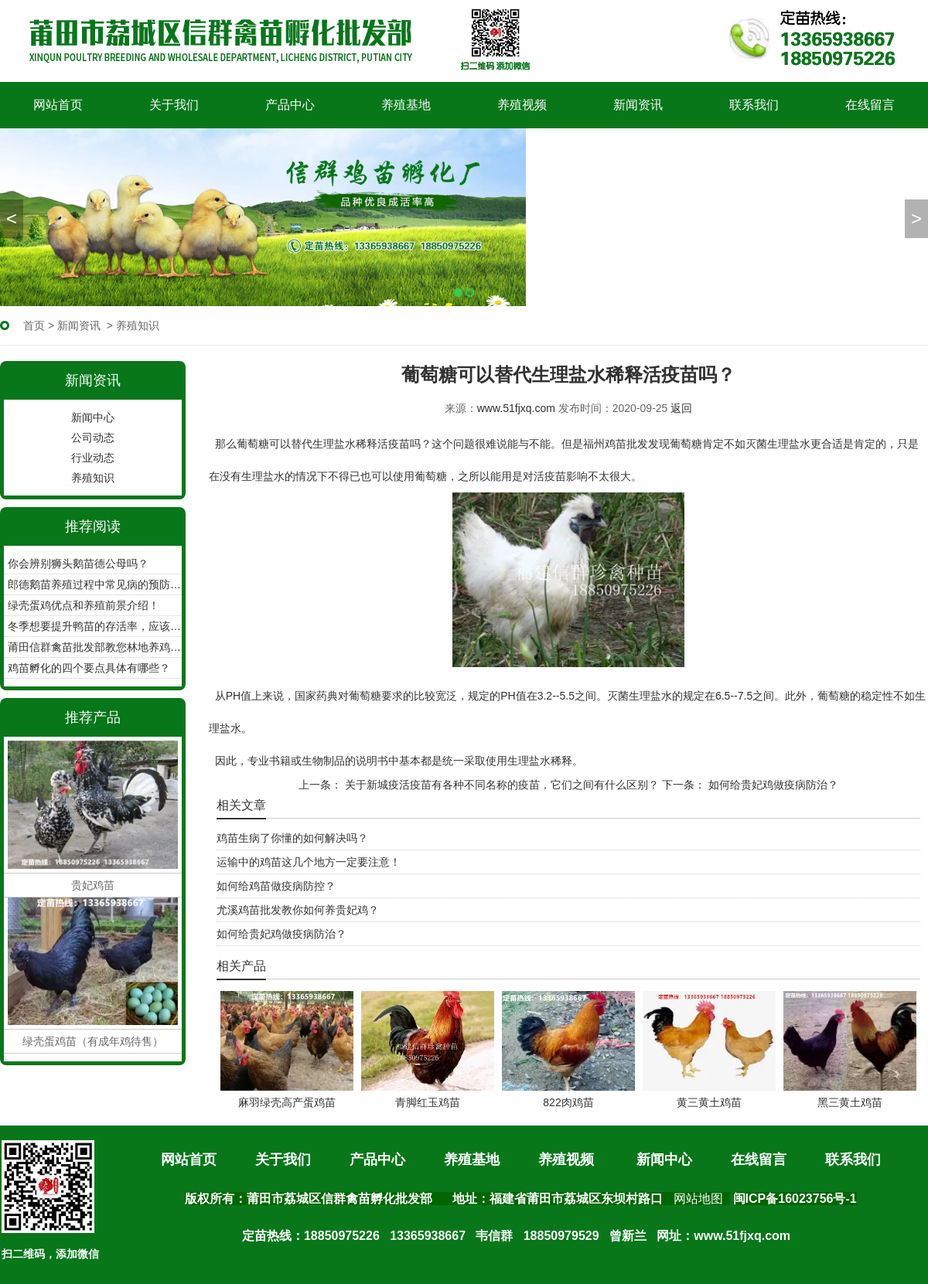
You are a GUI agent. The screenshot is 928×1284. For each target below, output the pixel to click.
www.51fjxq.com (516, 408)
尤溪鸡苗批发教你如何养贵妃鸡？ (298, 910)
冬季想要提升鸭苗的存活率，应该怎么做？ (95, 626)
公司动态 (92, 437)
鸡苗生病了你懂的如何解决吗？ (292, 838)
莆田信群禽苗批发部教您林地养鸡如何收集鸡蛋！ (95, 647)
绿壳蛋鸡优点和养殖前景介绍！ (83, 605)
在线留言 (870, 104)
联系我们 (754, 104)
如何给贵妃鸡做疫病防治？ (771, 784)
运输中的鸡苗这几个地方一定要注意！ (309, 862)
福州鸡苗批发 (615, 444)
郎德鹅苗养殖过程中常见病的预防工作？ (95, 584)
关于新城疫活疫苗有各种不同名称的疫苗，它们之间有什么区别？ (500, 784)
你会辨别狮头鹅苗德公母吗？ (78, 563)
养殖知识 (92, 478)
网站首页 (58, 104)
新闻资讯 (638, 104)
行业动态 (92, 457)
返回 (681, 408)
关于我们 (174, 104)
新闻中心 (92, 417)
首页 (34, 325)
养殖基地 (406, 104)
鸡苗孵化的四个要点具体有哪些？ (89, 668)
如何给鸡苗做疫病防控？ (276, 886)
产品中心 (290, 104)
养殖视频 (522, 104)
